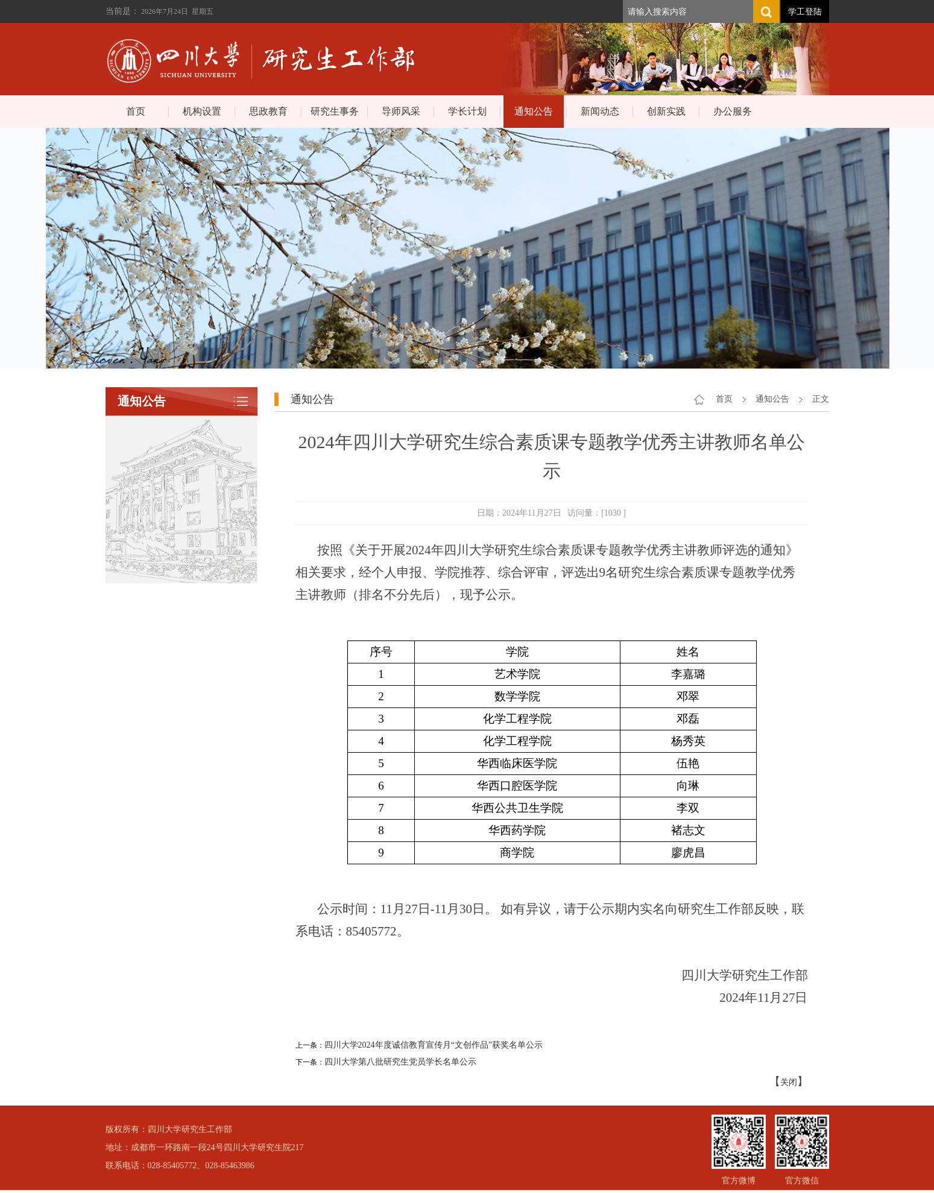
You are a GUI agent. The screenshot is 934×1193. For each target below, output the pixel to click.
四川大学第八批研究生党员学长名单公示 (400, 1061)
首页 (135, 111)
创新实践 (666, 111)
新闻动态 (600, 111)
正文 (820, 398)
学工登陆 (805, 11)
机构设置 (202, 111)
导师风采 (401, 111)
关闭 (788, 1082)
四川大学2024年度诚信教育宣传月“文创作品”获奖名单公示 (433, 1044)
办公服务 (732, 111)
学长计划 (467, 111)
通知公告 (533, 111)
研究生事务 (335, 111)
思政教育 (268, 111)
